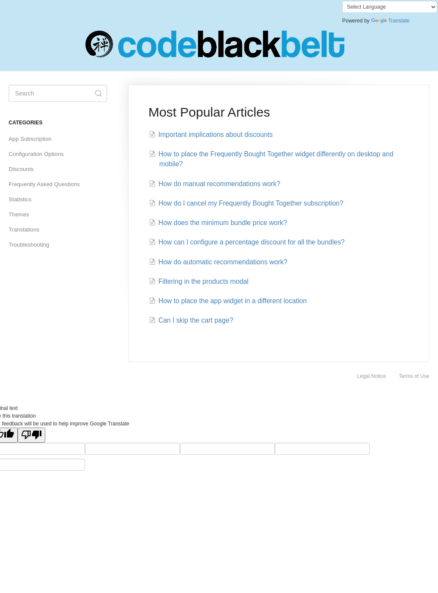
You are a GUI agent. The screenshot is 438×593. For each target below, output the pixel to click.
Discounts (21, 169)
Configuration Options (36, 154)
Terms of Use (414, 376)
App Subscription (30, 139)
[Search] (58, 93)
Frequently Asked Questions (44, 184)
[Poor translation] (31, 435)
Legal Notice (371, 376)
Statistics (20, 199)
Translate (390, 21)
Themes (19, 214)
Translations (24, 229)
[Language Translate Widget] (389, 7)
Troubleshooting (29, 244)
